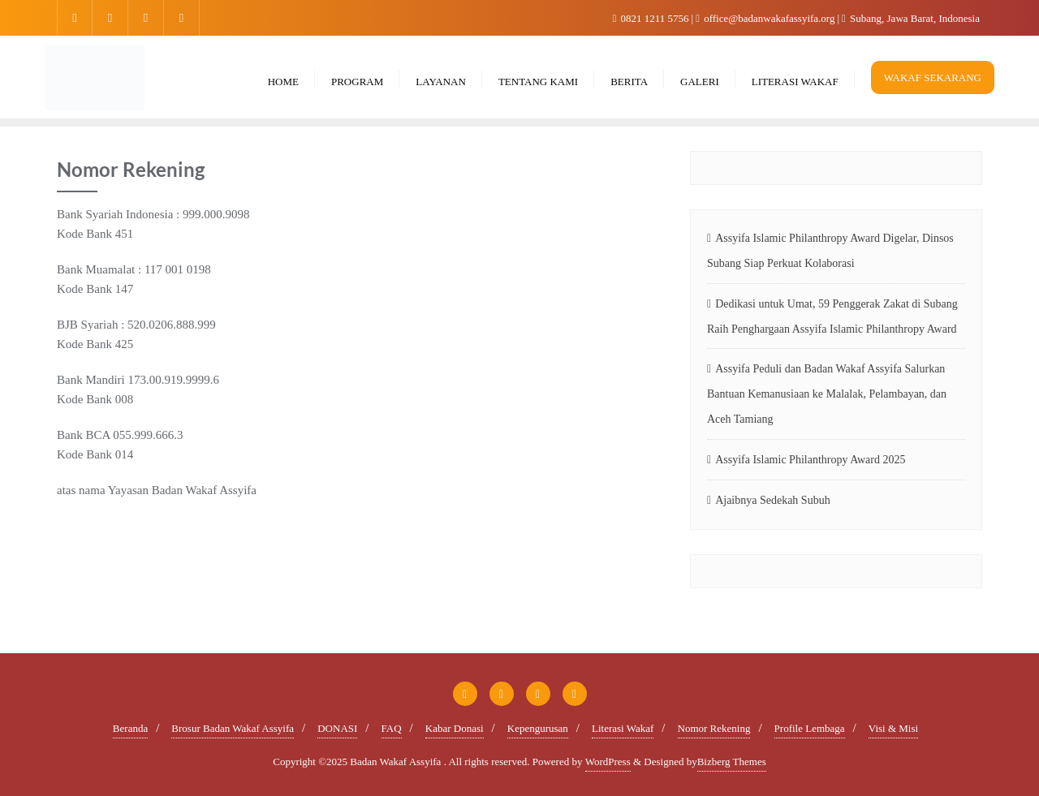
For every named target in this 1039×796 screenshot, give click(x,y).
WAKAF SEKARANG (932, 77)
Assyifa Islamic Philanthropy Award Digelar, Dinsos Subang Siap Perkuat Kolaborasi (830, 250)
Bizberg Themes (731, 761)
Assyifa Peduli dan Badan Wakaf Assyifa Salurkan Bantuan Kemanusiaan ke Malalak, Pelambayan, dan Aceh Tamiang (826, 394)
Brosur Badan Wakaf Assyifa (232, 728)
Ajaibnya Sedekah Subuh (772, 500)
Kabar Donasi (454, 728)
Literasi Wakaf (622, 728)
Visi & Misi (893, 728)
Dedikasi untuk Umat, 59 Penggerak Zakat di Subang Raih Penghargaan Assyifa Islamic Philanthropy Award (832, 316)
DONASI (337, 728)
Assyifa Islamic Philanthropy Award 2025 (810, 460)
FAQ (392, 728)
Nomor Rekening (714, 728)
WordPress (608, 761)
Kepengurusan (537, 728)
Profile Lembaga (809, 728)
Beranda (130, 728)
